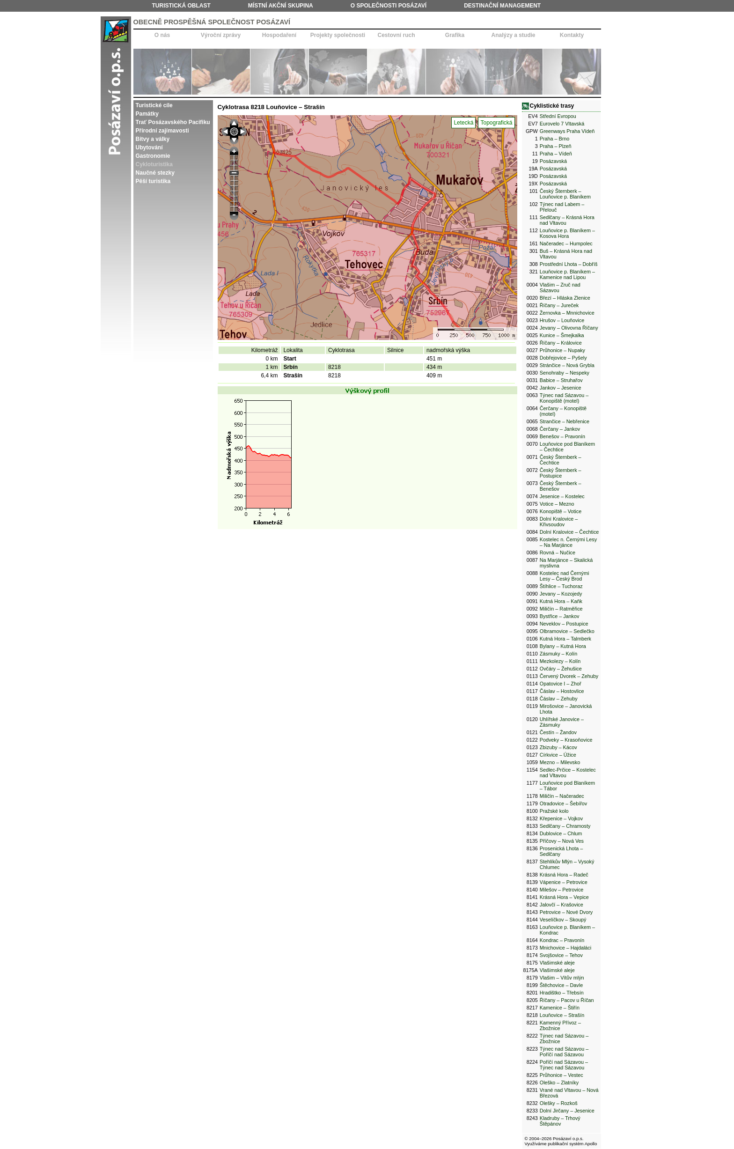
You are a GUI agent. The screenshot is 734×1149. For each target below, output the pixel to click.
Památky (147, 113)
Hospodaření (279, 35)
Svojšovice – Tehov (561, 955)
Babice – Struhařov (561, 380)
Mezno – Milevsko (560, 762)
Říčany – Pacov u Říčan (567, 1000)
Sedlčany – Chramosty (565, 826)
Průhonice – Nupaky (562, 350)
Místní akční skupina (280, 5)
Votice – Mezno (557, 504)
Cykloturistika (154, 164)
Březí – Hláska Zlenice (565, 298)
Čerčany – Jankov (560, 429)
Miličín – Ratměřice (561, 608)
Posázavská (553, 161)
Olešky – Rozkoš (559, 1103)
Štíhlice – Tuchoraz (561, 586)
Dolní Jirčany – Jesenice (567, 1110)
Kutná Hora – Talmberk (565, 638)
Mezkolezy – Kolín (560, 661)
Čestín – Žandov (558, 732)
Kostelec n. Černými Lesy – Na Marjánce (568, 542)
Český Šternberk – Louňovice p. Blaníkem (565, 193)
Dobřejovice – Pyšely (563, 358)
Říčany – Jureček (559, 305)
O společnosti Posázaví (388, 5)
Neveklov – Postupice (564, 623)
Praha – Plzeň (556, 146)
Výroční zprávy (221, 35)
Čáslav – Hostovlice (562, 691)
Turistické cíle (154, 105)
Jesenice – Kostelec (562, 496)
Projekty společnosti (337, 35)
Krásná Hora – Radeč (564, 874)
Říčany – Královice (561, 343)
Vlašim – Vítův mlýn (562, 977)
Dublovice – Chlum (561, 833)
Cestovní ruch (396, 35)
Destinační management (502, 5)
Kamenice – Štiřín (560, 1007)
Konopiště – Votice (560, 511)
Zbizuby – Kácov (558, 747)
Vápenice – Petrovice (563, 882)
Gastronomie (153, 156)
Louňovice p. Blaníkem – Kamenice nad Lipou (567, 274)
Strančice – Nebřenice (564, 421)
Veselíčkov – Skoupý (563, 919)
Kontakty (572, 35)
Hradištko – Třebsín (562, 992)
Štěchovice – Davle (561, 985)
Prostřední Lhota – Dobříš (569, 264)
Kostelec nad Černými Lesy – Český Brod (564, 576)
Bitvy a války (153, 139)
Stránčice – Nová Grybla (567, 365)
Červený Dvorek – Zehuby (569, 676)
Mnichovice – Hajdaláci (565, 947)
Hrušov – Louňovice (562, 320)
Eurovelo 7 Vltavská (562, 123)
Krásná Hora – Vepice (564, 897)
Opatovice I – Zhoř (560, 683)
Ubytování (149, 147)
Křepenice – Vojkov (561, 818)
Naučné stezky (155, 172)
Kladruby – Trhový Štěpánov (560, 1121)
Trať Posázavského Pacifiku (173, 122)
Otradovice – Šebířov (563, 803)
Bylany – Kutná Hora (563, 646)
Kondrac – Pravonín (562, 940)
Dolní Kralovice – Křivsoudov (559, 521)
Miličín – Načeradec (562, 796)
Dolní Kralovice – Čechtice (569, 532)
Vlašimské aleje (557, 962)
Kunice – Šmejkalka (562, 335)
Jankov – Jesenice (560, 387)
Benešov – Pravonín (562, 436)
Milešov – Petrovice (562, 889)
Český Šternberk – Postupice (560, 473)
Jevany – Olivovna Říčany (569, 328)
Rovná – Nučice (557, 552)
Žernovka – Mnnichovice (567, 313)
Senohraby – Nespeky (564, 373)
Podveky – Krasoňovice (566, 740)
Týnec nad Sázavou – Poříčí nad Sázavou (564, 1051)
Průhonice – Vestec (561, 1075)
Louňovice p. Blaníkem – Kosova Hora (567, 233)
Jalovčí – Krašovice (561, 904)
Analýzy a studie (513, 35)
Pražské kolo (554, 811)
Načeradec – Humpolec (566, 243)
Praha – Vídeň (556, 153)
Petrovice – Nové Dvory (566, 912)
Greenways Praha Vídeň (567, 131)
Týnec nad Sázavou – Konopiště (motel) (564, 398)
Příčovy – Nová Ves (562, 841)
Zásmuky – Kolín (558, 653)
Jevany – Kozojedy (561, 594)
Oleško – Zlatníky (559, 1082)
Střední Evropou (558, 116)
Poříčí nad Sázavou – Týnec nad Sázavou (564, 1064)
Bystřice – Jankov (560, 616)
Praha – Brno (555, 138)
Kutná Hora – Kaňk (561, 601)
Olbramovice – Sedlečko (567, 631)
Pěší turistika (153, 181)
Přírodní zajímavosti (162, 130)
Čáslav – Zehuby (559, 698)
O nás (162, 35)
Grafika (454, 35)
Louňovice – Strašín (562, 1015)
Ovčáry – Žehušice (561, 668)
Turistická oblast (181, 5)
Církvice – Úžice (558, 755)
